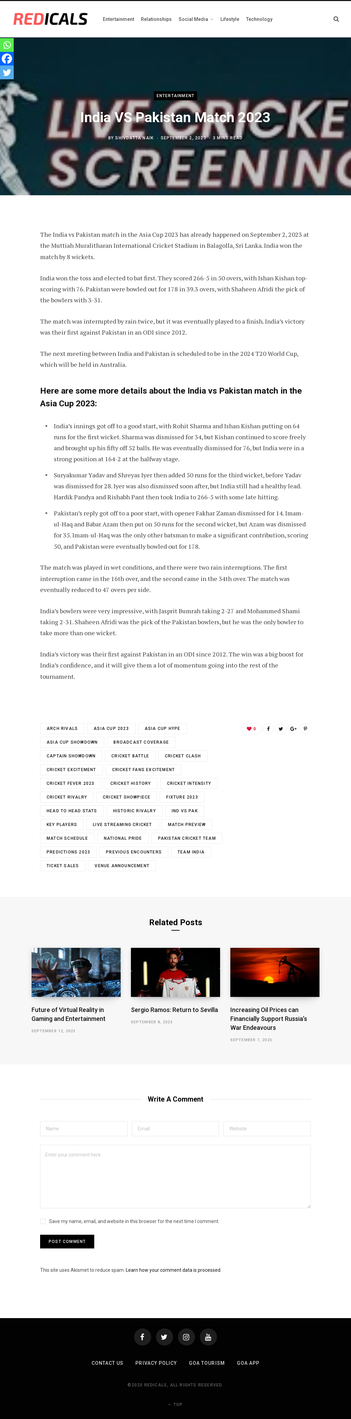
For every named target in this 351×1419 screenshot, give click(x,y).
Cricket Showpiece (126, 797)
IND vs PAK (185, 811)
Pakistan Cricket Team (187, 838)
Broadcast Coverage (141, 742)
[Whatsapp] (7, 45)
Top (175, 1404)
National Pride (123, 838)
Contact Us (108, 1363)
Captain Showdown (71, 756)
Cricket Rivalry (67, 797)
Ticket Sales (63, 865)
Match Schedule (67, 838)
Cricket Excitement (71, 769)
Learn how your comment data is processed (173, 1270)
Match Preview (187, 824)
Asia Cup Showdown (72, 742)
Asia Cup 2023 (111, 728)
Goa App (248, 1363)
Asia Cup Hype (163, 728)
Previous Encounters (134, 852)
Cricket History (130, 783)
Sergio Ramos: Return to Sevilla (174, 1009)
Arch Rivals (62, 728)
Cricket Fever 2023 (71, 783)
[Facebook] (7, 59)
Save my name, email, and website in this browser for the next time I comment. (134, 1221)
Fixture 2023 (182, 797)
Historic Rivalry (134, 811)
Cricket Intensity (189, 783)
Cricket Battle (130, 756)
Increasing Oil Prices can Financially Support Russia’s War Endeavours (268, 1018)
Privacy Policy (156, 1363)
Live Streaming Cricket (122, 824)
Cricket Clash (183, 756)
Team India (191, 852)
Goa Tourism (207, 1363)
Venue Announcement (122, 865)
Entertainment (176, 95)
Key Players (62, 824)
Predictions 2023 (68, 852)
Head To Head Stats (72, 811)
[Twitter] (7, 72)
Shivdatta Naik (134, 138)
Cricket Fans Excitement (143, 769)
